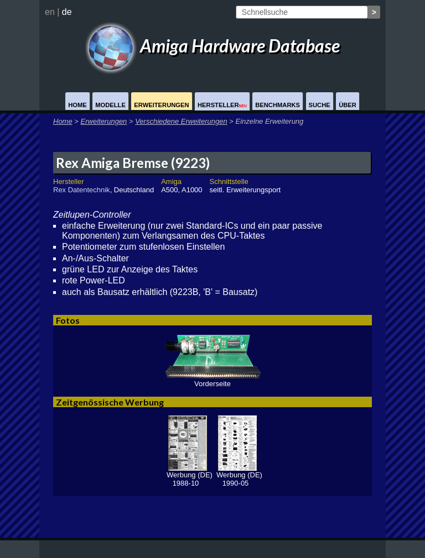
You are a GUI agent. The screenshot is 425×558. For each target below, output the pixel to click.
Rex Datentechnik (81, 190)
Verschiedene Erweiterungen (181, 121)
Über (347, 105)
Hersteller (222, 105)
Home (77, 105)
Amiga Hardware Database (212, 45)
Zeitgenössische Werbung (110, 402)
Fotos (68, 320)
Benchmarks (277, 105)
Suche (319, 105)
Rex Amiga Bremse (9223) (133, 163)
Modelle (110, 105)
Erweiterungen (161, 105)
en (50, 12)
